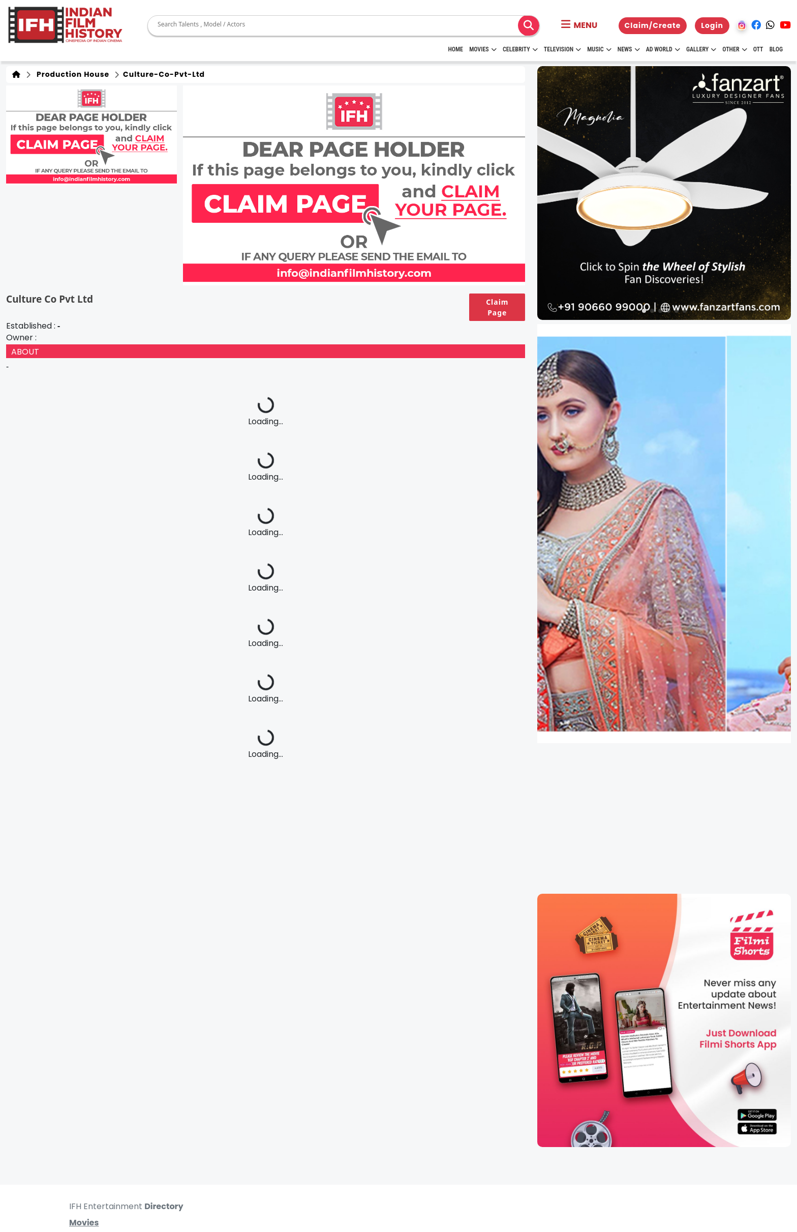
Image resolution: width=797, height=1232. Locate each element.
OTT (758, 49)
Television (562, 49)
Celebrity (520, 49)
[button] (579, 25)
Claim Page (497, 307)
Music (599, 49)
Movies (483, 49)
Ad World (663, 49)
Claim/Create (653, 25)
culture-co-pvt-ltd (163, 74)
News (629, 49)
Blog (776, 49)
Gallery (701, 49)
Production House (71, 74)
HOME (455, 49)
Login (712, 25)
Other (734, 49)
